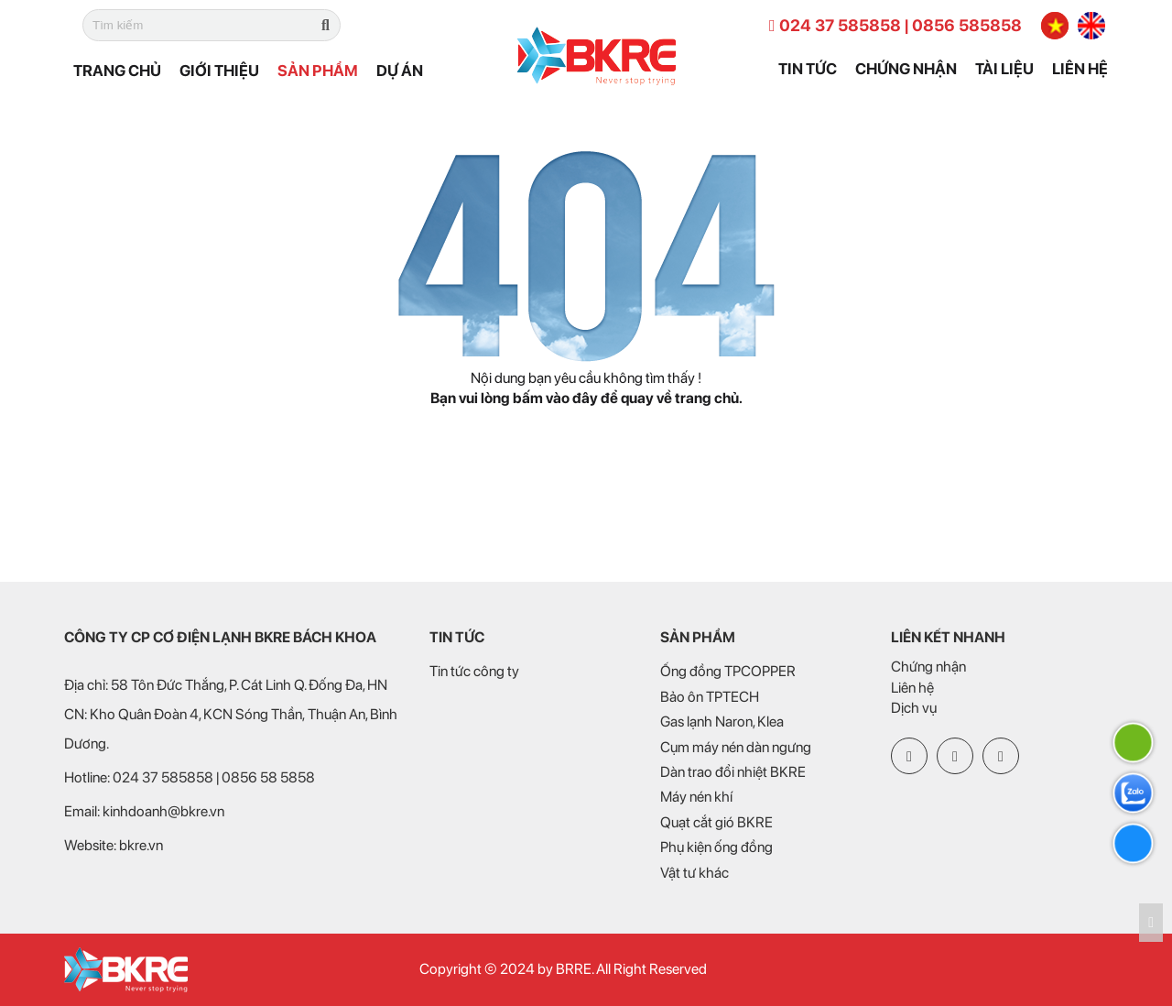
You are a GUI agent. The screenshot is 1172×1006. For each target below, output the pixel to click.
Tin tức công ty (474, 671)
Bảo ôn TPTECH (709, 696)
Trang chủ (117, 70)
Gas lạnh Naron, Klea (722, 721)
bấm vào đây (555, 398)
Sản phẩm (317, 70)
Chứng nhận (906, 69)
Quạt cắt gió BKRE (716, 822)
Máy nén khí (696, 796)
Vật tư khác (694, 872)
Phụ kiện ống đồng (716, 847)
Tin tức (807, 69)
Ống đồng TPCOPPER (728, 671)
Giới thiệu (219, 70)
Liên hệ (1080, 69)
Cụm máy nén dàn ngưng (735, 747)
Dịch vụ (914, 707)
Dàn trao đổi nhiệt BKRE (733, 772)
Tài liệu (1004, 69)
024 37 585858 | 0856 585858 (895, 25)
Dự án (399, 70)
